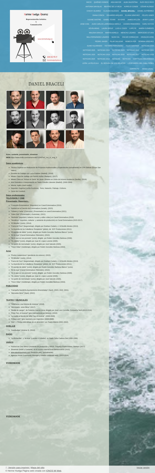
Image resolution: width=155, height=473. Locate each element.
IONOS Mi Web (53, 471)
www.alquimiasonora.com (20, 352)
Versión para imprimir (17, 467)
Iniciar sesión (143, 467)
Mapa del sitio (37, 467)
